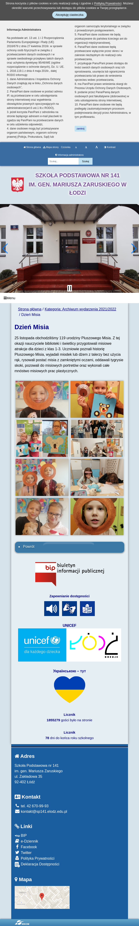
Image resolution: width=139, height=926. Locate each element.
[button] (5, 248)
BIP (21, 835)
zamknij (80, 128)
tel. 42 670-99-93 (32, 806)
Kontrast (109, 147)
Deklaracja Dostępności (37, 864)
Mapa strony (51, 147)
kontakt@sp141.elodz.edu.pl (41, 811)
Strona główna (32, 147)
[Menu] (69, 298)
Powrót (29, 547)
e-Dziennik (26, 841)
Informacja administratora (69, 155)
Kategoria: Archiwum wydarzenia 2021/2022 (80, 309)
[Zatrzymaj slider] (69, 288)
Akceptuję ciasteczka (69, 14)
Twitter (23, 852)
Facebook (26, 847)
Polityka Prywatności (35, 858)
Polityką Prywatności (107, 3)
